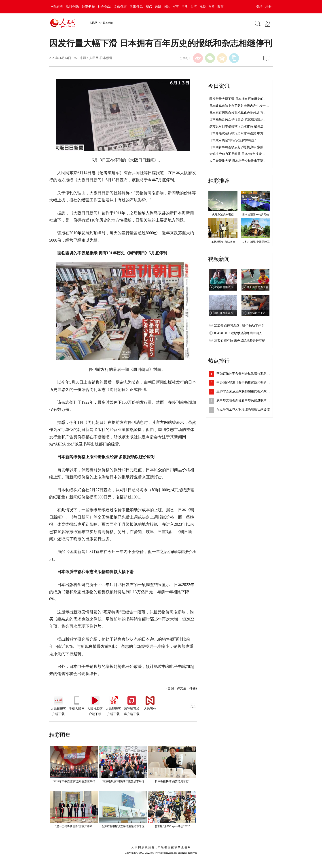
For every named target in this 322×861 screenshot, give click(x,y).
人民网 (93, 22)
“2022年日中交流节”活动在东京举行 (74, 781)
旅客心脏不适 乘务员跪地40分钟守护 (239, 340)
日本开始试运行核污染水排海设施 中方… (238, 133)
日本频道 (108, 22)
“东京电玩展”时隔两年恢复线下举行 (123, 781)
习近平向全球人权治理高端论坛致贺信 (243, 409)
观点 (149, 6)
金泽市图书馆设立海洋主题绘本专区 (123, 826)
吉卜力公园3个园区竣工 (256, 241)
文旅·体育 (120, 6)
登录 (259, 6)
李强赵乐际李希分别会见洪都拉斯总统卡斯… (247, 373)
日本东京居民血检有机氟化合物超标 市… (238, 112)
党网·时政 (72, 6)
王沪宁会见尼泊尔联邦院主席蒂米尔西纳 (244, 391)
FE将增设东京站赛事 (223, 241)
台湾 (194, 6)
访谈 (158, 6)
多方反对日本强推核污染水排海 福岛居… (238, 126)
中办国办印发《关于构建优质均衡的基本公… (247, 382)
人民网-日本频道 (100, 58)
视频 (202, 6)
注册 (268, 6)
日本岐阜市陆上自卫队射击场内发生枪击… (239, 106)
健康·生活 (136, 6)
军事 (176, 6)
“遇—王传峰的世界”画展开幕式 (74, 826)
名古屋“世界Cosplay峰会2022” (172, 826)
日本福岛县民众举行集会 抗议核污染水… (238, 119)
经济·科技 (88, 6)
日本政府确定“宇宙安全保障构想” (232, 140)
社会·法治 (104, 6)
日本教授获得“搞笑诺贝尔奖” (172, 781)
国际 (167, 6)
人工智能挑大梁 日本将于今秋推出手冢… (238, 160)
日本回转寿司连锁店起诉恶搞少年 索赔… (238, 147)
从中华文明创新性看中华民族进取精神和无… (247, 400)
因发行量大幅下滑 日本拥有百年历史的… (238, 99)
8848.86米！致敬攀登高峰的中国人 (238, 333)
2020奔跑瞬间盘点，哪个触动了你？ (239, 325)
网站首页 (57, 6)
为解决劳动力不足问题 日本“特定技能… (237, 154)
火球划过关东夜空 (223, 214)
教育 (220, 6)
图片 (211, 6)
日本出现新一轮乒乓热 (255, 214)
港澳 (185, 6)
